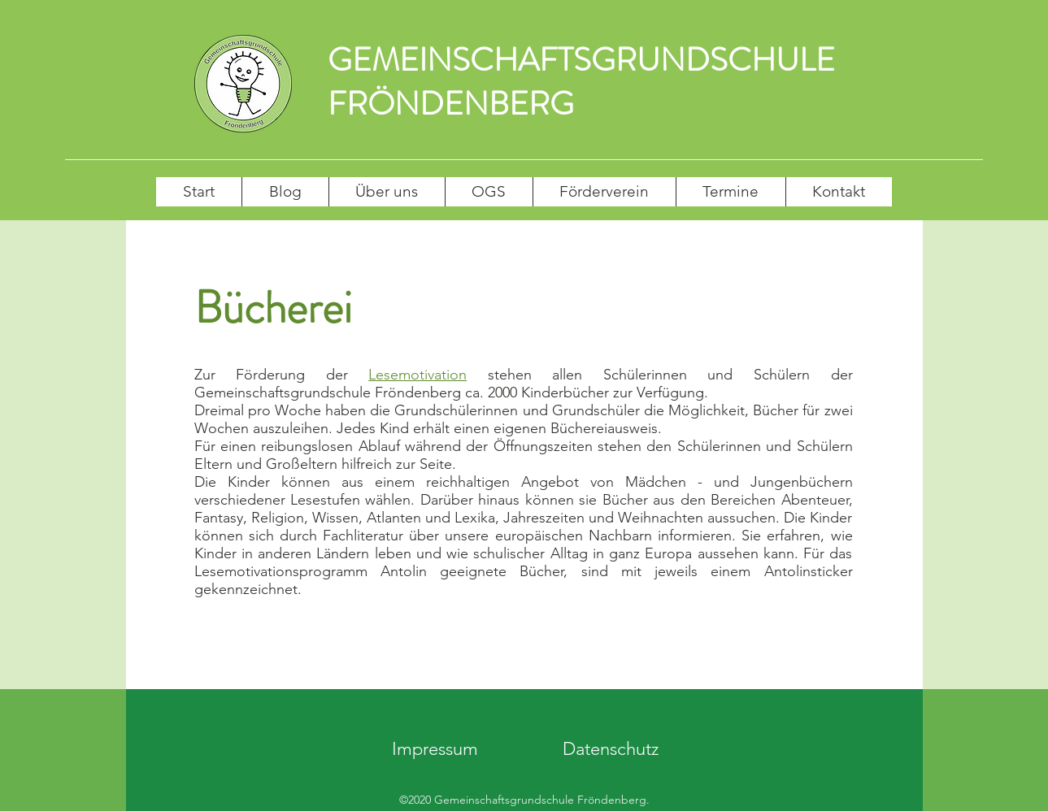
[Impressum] (435, 749)
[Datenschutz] (611, 749)
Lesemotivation (417, 375)
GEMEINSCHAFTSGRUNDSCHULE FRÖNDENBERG (581, 82)
